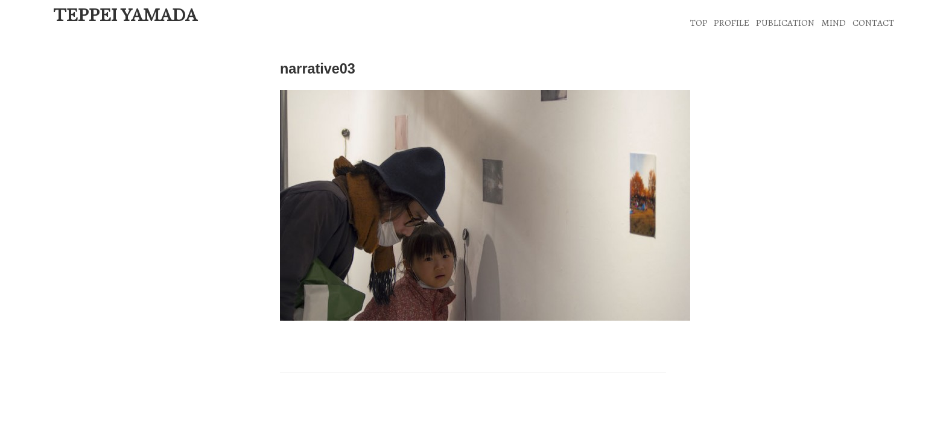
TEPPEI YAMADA (125, 15)
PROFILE (731, 22)
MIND (833, 22)
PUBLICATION (785, 22)
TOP (699, 22)
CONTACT (873, 22)
